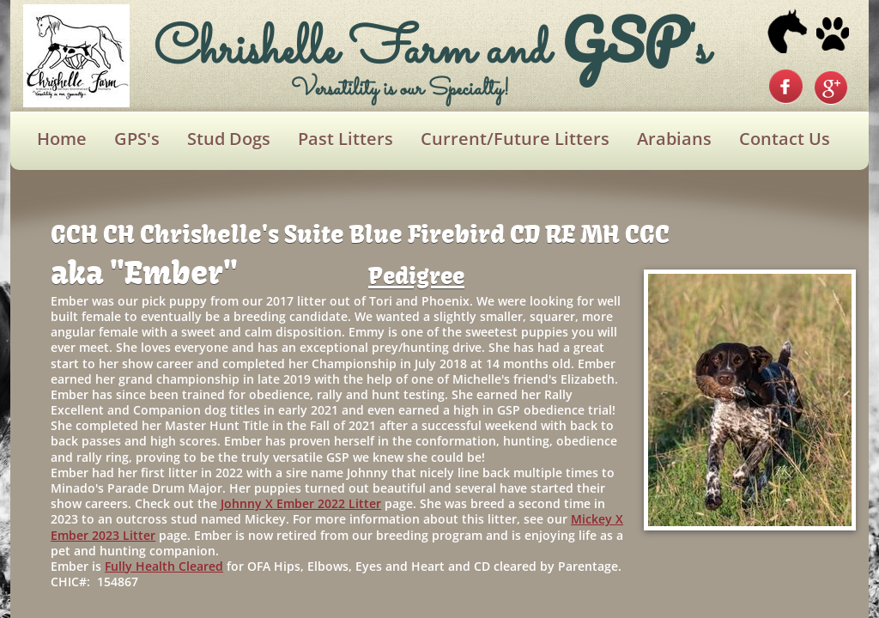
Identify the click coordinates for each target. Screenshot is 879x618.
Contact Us (784, 138)
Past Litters (345, 138)
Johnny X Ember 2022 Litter (301, 503)
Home (62, 138)
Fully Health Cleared (164, 566)
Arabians (674, 138)
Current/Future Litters (515, 138)
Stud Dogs (228, 138)
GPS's (137, 138)
